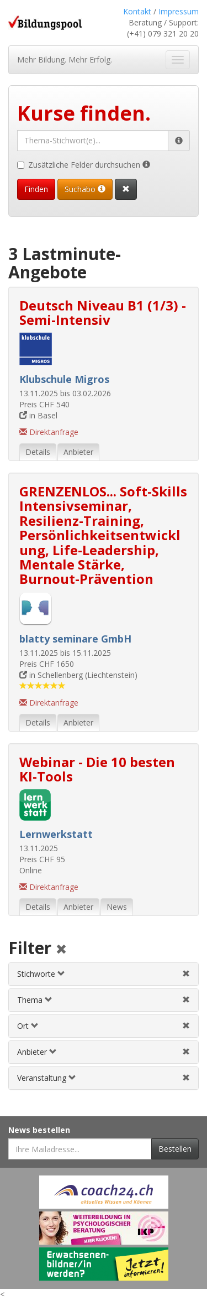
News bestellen (39, 1130)
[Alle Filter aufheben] (61, 949)
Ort (28, 1026)
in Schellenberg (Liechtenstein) (78, 675)
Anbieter (37, 1052)
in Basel (38, 415)
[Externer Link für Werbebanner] (103, 1192)
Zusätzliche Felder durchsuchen (83, 164)
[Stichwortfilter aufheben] (186, 973)
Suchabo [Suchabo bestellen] (85, 189)
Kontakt (137, 11)
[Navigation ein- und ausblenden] (178, 59)
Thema (34, 1000)
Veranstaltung (46, 1078)
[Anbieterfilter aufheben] (186, 1052)
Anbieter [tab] (78, 452)
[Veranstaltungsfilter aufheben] (186, 1078)
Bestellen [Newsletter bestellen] (175, 1148)
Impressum (178, 11)
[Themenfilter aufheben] (186, 1000)
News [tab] (117, 907)
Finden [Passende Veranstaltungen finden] (36, 189)
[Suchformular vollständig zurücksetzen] (126, 189)
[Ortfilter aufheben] (186, 1026)
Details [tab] (37, 452)
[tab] (103, 974)
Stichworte (41, 973)
